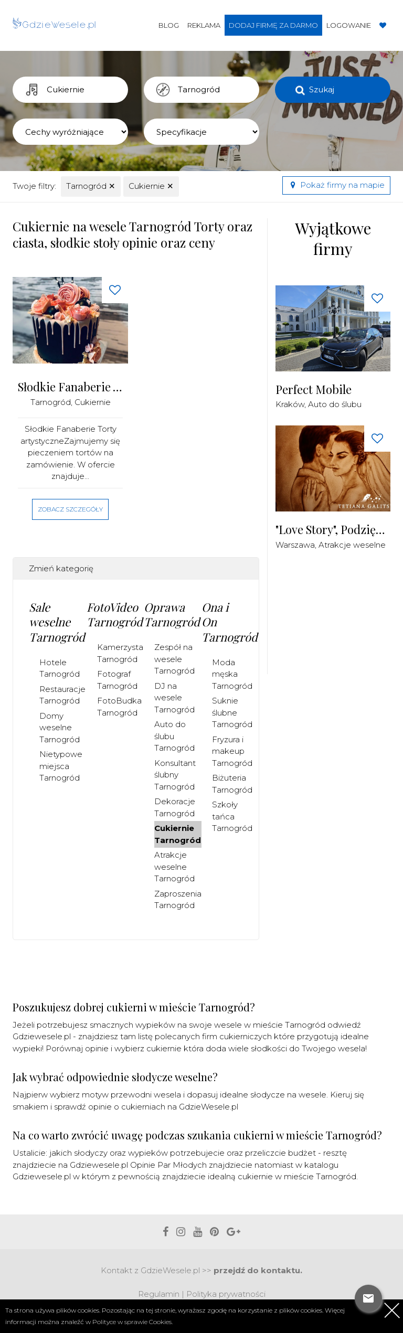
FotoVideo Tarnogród (115, 614)
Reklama (203, 25)
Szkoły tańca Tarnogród (232, 816)
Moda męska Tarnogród (232, 674)
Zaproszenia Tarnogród (178, 900)
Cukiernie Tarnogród (177, 834)
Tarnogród (90, 186)
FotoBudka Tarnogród (119, 707)
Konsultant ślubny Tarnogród (175, 775)
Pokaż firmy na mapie (336, 185)
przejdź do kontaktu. (258, 1270)
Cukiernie (151, 186)
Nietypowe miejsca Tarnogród (60, 766)
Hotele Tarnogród (59, 668)
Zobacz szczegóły (70, 509)
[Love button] (115, 290)
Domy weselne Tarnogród (59, 727)
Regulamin (158, 1294)
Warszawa (295, 545)
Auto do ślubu (335, 404)
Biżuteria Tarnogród (232, 784)
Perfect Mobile (313, 389)
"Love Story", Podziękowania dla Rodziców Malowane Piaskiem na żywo (332, 529)
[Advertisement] (339, 618)
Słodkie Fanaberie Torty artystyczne (70, 386)
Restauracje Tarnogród (62, 695)
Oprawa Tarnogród (172, 614)
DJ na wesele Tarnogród (174, 698)
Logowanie (348, 25)
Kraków (289, 404)
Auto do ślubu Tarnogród (174, 736)
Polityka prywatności (226, 1294)
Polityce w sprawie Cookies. (132, 1322)
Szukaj (321, 89)
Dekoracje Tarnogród (174, 807)
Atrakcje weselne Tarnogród (174, 866)
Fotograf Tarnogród (117, 680)
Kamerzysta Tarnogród (120, 653)
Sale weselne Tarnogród (57, 622)
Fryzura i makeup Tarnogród (232, 751)
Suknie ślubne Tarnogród (232, 712)
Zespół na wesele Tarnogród (174, 659)
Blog (168, 25)
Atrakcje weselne (352, 545)
